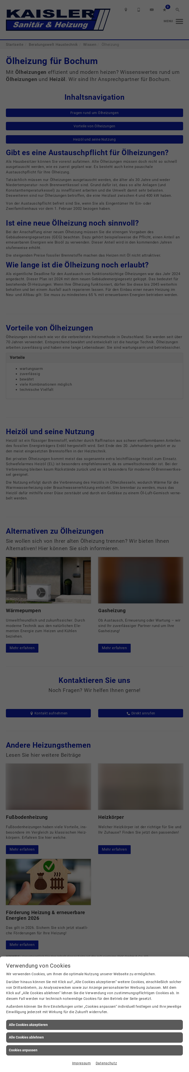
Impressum (81, 1063)
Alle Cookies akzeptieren (28, 1025)
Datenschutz (106, 1063)
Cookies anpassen (23, 1050)
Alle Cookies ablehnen (26, 1037)
